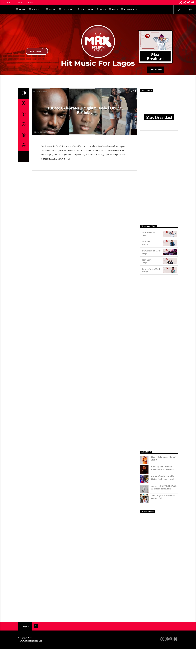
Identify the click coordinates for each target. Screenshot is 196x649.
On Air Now (155, 69)
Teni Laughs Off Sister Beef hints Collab (163, 497)
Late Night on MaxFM (152, 269)
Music (52, 9)
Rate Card (68, 9)
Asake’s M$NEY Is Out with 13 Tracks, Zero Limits (164, 487)
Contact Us (130, 9)
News (103, 9)
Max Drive (146, 260)
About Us (37, 9)
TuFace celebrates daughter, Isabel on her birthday (85, 110)
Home (22, 9)
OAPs (115, 9)
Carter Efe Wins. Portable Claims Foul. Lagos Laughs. (163, 477)
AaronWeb (38, 130)
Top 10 (6, 2)
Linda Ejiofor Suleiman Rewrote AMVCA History (162, 468)
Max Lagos (36, 51)
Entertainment (41, 91)
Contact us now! (23, 2)
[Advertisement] (159, 177)
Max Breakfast (148, 232)
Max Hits (146, 241)
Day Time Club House (151, 251)
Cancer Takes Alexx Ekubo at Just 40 (164, 458)
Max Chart (87, 9)
